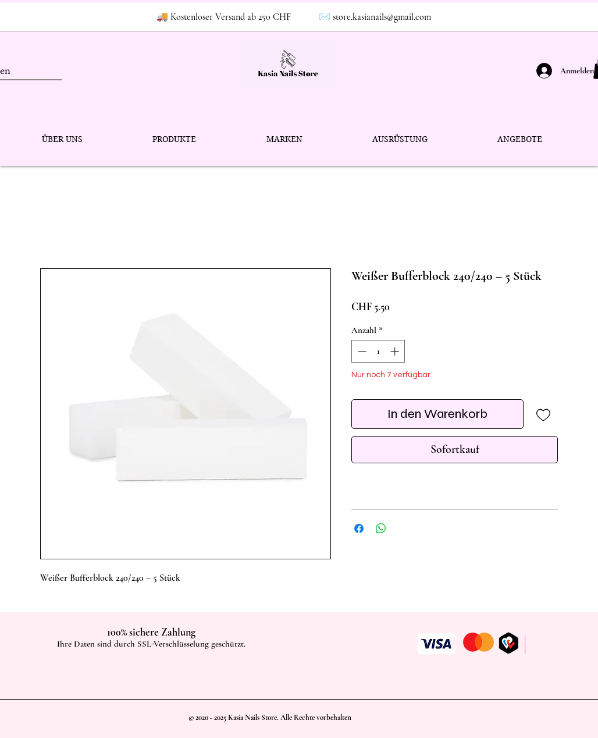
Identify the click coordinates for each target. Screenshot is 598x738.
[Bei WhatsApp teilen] (381, 528)
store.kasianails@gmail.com (382, 17)
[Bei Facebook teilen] (359, 528)
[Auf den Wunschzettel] (543, 414)
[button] (174, 139)
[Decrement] (361, 351)
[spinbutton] (378, 351)
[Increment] (396, 351)
